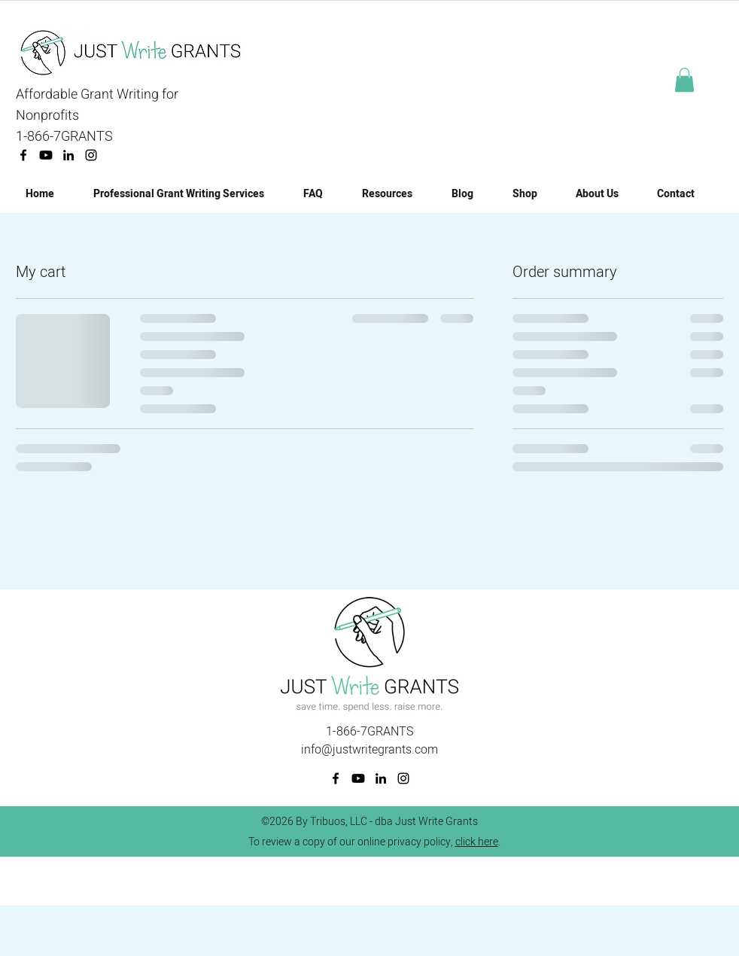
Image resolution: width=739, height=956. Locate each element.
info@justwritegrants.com (369, 750)
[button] (684, 80)
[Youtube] (45, 155)
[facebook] (23, 155)
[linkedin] (68, 155)
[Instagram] (91, 155)
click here (476, 842)
